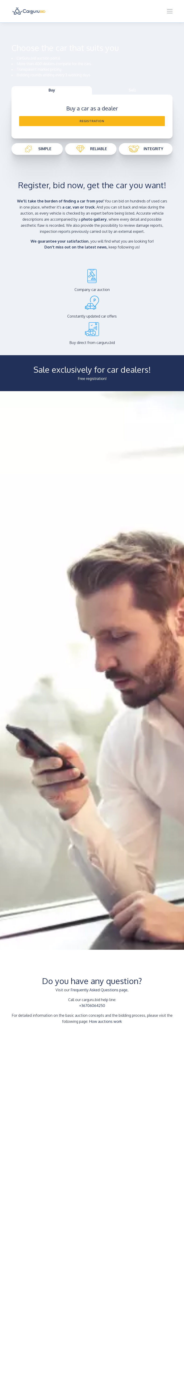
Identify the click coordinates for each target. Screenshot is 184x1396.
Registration (92, 121)
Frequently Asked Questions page (99, 990)
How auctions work (105, 1021)
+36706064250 (92, 1005)
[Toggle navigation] (169, 11)
